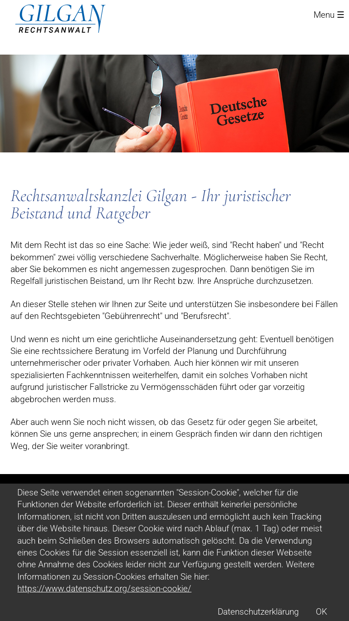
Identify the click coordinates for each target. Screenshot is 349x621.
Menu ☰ (329, 15)
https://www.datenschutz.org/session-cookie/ (104, 588)
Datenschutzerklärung (258, 611)
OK (321, 611)
